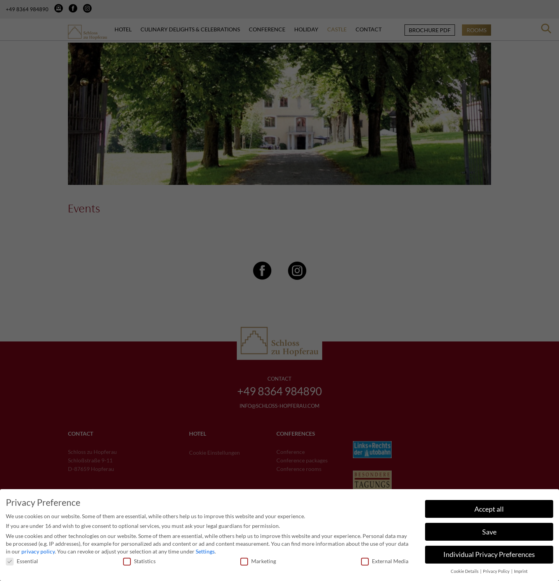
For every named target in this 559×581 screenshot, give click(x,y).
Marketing (258, 558)
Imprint (521, 568)
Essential (22, 558)
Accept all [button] (489, 506)
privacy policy (38, 548)
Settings (205, 548)
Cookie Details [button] (465, 568)
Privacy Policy (496, 568)
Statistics (139, 558)
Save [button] (489, 529)
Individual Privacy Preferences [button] (489, 552)
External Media (384, 558)
